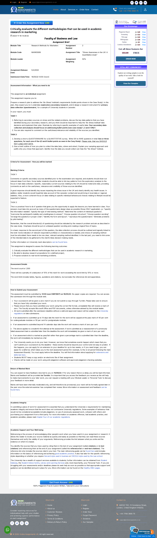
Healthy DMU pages (92, 468)
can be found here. (60, 242)
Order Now (84, 9)
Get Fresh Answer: (61, 482)
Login (13, 2)
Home (55, 9)
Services (71, 9)
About (63, 9)
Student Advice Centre (31, 463)
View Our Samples (130, 83)
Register (23, 2)
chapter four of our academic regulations (53, 417)
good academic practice (64, 454)
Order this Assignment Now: (31, 23)
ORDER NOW (131, 58)
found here (90, 451)
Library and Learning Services (53, 463)
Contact (94, 9)
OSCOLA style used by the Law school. (87, 456)
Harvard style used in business (56, 456)
